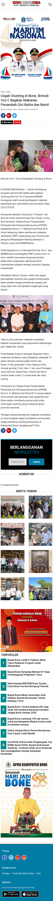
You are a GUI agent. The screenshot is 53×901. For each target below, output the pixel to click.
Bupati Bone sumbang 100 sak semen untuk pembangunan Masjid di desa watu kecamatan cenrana (29, 721)
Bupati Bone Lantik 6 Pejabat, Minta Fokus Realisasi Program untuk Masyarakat (26, 662)
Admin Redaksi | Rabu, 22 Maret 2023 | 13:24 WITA (19, 109)
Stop (17, 122)
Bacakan (6, 122)
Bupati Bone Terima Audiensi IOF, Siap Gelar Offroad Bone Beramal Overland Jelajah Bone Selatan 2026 (28, 709)
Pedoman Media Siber (23, 873)
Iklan (38, 873)
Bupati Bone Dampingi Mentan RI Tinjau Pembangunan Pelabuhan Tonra (28, 673)
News (8, 92)
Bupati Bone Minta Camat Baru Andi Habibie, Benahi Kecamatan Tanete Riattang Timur (26, 698)
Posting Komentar (10, 485)
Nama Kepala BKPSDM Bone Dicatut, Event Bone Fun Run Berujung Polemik (27, 685)
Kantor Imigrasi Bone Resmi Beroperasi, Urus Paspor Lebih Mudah (29, 732)
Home (3, 92)
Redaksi (6, 873)
